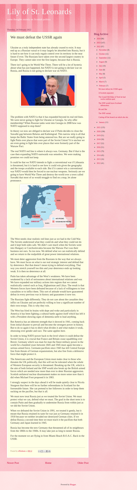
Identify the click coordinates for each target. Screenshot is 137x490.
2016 (99, 147)
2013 (99, 159)
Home (48, 462)
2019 (99, 135)
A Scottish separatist (106, 93)
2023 (99, 43)
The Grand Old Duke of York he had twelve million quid (111, 98)
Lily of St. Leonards (39, 11)
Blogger (73, 485)
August (102, 62)
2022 (99, 47)
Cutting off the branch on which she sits (113, 117)
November (103, 50)
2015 (99, 151)
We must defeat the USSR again (110, 89)
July (100, 66)
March (101, 82)
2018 (99, 139)
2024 (99, 39)
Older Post (83, 462)
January (102, 122)
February (102, 86)
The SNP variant (104, 113)
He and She (102, 109)
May (101, 74)
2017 (99, 143)
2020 (99, 131)
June (101, 70)
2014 (99, 155)
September (103, 58)
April (101, 78)
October (102, 54)
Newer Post (13, 462)
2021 (99, 127)
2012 (99, 163)
